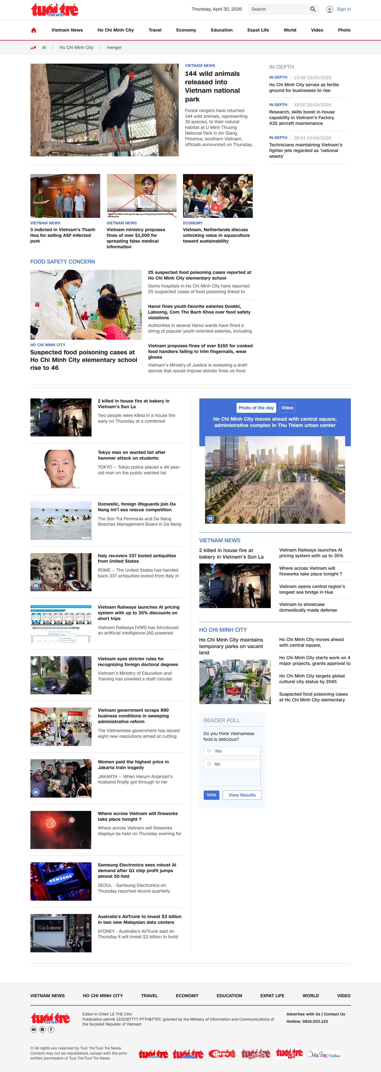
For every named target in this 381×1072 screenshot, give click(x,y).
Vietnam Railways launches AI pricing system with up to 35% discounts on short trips (139, 613)
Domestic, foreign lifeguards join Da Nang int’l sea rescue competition (137, 507)
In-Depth (281, 67)
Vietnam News (67, 30)
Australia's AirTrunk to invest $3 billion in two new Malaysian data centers (140, 919)
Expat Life (258, 30)
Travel (155, 30)
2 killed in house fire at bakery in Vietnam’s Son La (134, 404)
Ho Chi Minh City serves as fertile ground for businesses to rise (304, 88)
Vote (211, 795)
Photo (344, 30)
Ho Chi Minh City (115, 30)
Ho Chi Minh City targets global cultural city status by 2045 (312, 679)
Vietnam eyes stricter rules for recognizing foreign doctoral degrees (138, 662)
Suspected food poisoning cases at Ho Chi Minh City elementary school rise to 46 (83, 360)
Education (222, 30)
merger (114, 48)
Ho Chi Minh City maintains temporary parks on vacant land (231, 646)
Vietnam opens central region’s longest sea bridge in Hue (312, 589)
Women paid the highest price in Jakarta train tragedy (133, 765)
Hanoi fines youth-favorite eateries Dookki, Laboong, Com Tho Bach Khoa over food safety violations (199, 312)
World (290, 30)
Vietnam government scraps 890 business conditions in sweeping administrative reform (133, 716)
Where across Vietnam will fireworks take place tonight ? (138, 816)
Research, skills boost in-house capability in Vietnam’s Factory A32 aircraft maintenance (302, 117)
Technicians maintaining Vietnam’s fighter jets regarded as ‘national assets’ (305, 150)
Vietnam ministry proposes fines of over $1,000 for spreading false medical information (136, 238)
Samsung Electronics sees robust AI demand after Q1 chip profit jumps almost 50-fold (137, 870)
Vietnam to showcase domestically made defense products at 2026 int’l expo (308, 607)
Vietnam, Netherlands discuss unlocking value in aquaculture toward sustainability (216, 235)
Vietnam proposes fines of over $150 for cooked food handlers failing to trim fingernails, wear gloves (200, 351)
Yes (218, 751)
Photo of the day (256, 408)
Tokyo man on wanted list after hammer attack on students (132, 455)
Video (317, 30)
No (217, 764)
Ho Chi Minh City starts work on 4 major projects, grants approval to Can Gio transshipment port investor (315, 661)
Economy (186, 30)
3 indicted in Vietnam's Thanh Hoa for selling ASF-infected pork (62, 235)
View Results (242, 795)
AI (44, 48)
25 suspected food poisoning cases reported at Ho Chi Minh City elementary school (199, 275)
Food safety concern (62, 261)
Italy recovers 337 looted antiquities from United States (137, 559)
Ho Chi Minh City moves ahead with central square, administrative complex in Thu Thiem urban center (275, 422)
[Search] (283, 9)
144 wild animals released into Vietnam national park (212, 87)
